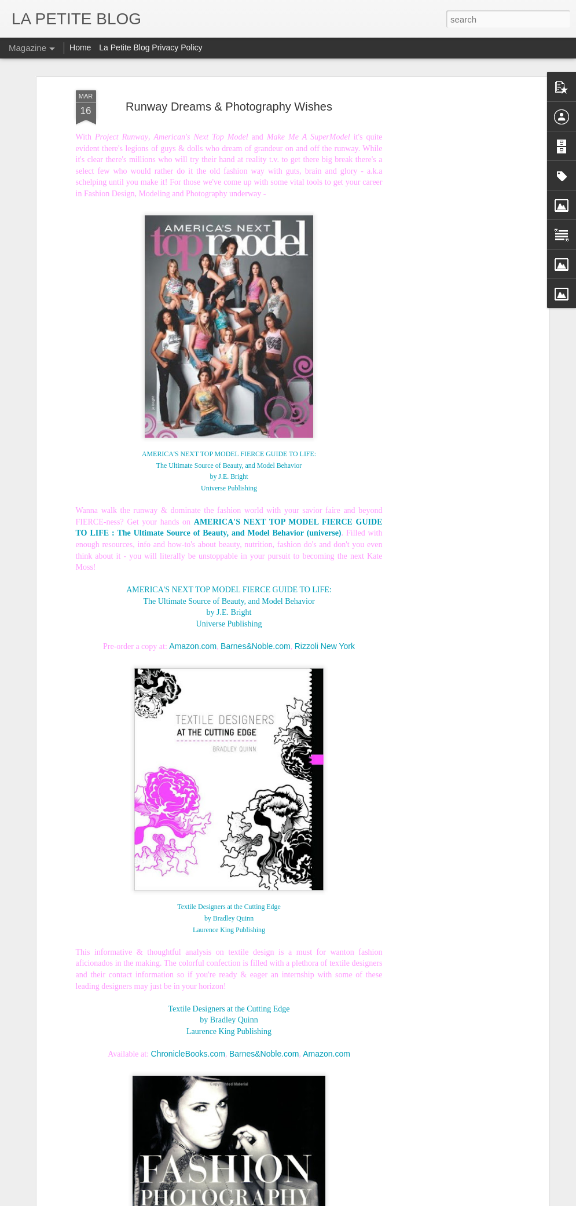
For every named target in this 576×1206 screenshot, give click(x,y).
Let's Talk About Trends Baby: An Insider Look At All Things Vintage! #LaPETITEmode (224, 1143)
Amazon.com (193, 606)
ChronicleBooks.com (188, 1014)
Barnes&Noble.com (256, 606)
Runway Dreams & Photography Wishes (229, 66)
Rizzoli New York (325, 606)
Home (80, 47)
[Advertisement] (446, 129)
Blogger (336, 1199)
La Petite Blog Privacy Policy (150, 47)
